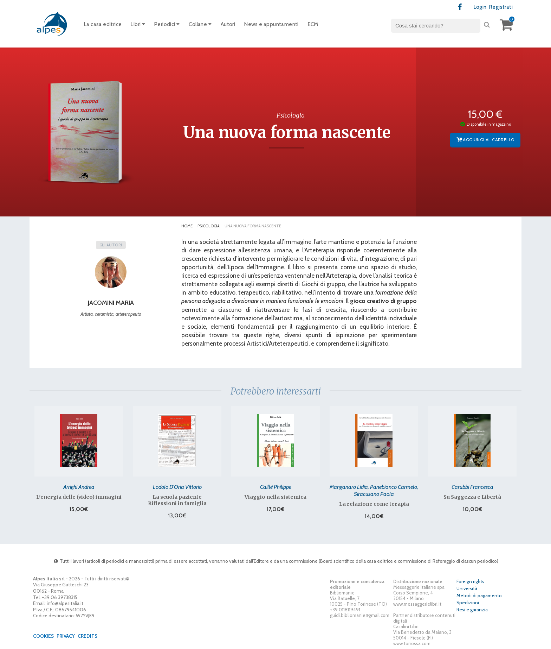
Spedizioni (467, 602)
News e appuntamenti (271, 24)
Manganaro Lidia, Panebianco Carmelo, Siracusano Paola (374, 490)
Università (466, 588)
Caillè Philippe (275, 486)
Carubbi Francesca (472, 486)
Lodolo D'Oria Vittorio (177, 486)
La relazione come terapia (374, 504)
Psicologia (208, 225)
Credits (87, 636)
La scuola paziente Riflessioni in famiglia (177, 500)
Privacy (66, 636)
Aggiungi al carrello (485, 139)
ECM (313, 24)
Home (187, 225)
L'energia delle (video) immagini (79, 497)
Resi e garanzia (472, 609)
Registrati (501, 7)
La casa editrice (103, 24)
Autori (228, 24)
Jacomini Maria (111, 303)
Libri (138, 24)
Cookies (43, 636)
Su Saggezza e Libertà (472, 497)
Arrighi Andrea (79, 486)
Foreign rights (470, 581)
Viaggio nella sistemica (275, 497)
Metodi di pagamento (479, 595)
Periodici (167, 24)
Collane (200, 24)
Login (480, 7)
